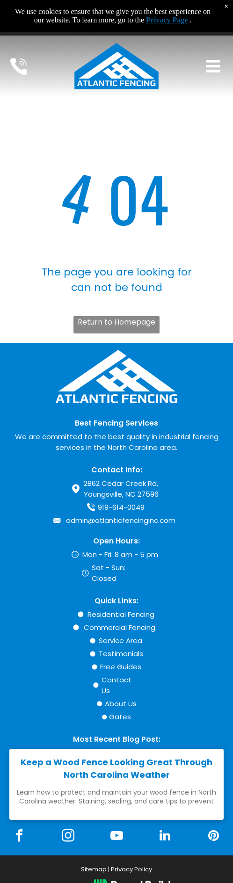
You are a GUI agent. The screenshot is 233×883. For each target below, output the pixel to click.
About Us (121, 704)
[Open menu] (213, 66)
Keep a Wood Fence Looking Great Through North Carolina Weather (116, 768)
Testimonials (121, 654)
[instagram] (68, 836)
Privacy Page (167, 20)
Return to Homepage (116, 322)
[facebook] (19, 836)
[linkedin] (165, 836)
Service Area (120, 640)
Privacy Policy (131, 869)
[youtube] (116, 836)
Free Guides (120, 667)
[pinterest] (213, 836)
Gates (120, 717)
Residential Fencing (120, 614)
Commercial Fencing (119, 627)
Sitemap (94, 869)
